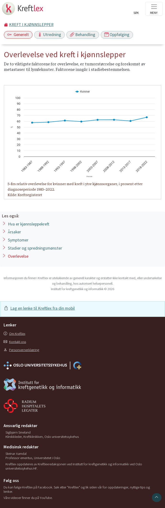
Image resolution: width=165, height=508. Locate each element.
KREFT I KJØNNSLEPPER (31, 24)
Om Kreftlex (14, 333)
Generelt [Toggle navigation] (18, 34)
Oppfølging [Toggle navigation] (116, 34)
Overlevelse (18, 256)
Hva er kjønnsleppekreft (28, 224)
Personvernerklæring (21, 350)
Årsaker (14, 232)
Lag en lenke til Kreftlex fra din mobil (42, 308)
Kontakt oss (15, 342)
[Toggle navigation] (154, 9)
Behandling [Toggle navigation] (82, 34)
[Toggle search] (136, 10)
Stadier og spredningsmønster (35, 248)
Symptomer (18, 240)
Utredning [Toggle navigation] (49, 34)
